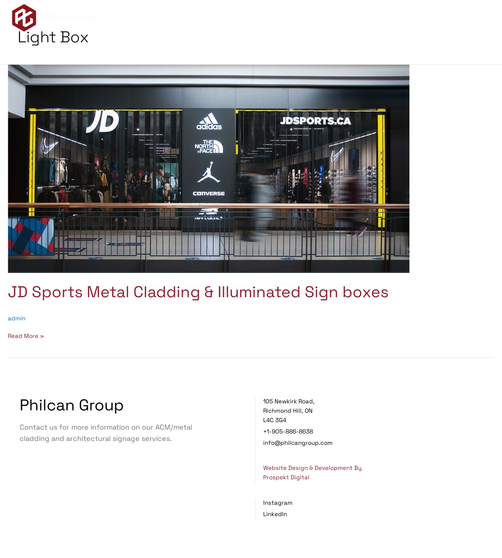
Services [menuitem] (381, 18)
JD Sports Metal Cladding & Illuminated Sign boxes (198, 292)
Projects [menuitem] (426, 18)
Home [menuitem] (300, 18)
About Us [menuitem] (336, 18)
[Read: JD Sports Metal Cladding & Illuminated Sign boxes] (208, 168)
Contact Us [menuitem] (471, 18)
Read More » (26, 335)
